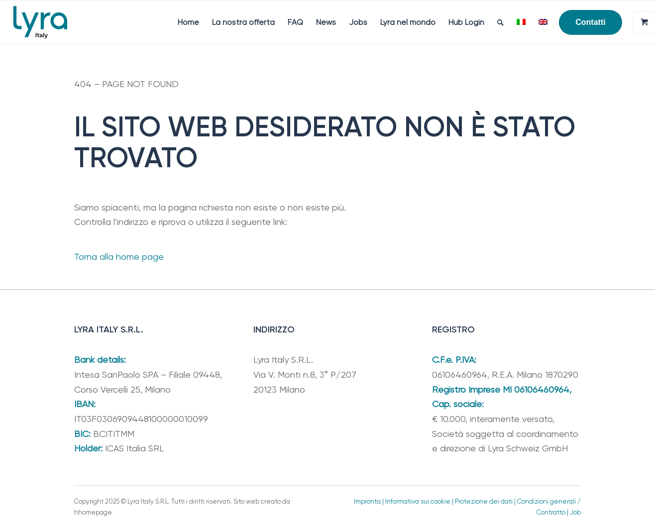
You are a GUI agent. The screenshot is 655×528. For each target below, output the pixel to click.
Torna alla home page (119, 256)
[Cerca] (500, 22)
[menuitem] (188, 22)
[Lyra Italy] (40, 22)
